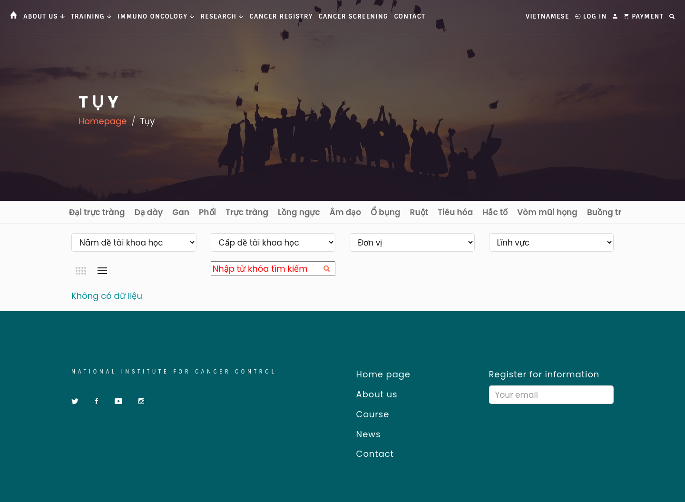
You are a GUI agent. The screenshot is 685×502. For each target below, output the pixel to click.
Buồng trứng (612, 212)
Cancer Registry (281, 16)
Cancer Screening (354, 16)
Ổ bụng (385, 212)
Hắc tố (495, 212)
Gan (180, 212)
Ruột (419, 212)
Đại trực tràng (97, 212)
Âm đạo (346, 212)
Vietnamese (547, 16)
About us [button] (44, 16)
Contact (409, 16)
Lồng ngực (299, 212)
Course (369, 414)
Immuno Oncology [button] (156, 16)
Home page (380, 374)
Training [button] (91, 16)
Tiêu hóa (455, 212)
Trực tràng (246, 212)
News (365, 434)
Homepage (102, 121)
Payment (644, 16)
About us (373, 394)
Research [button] (222, 16)
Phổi (207, 212)
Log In (591, 16)
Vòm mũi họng (547, 212)
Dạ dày (149, 212)
